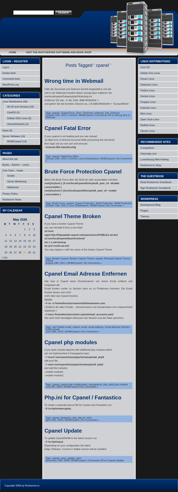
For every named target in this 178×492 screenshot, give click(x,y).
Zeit (107, 113)
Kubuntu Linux (148, 107)
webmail (99, 113)
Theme (49, 260)
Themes (144, 216)
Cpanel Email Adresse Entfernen (85, 274)
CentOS (11, 112)
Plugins (144, 210)
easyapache (95, 384)
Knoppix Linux (148, 102)
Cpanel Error (68, 113)
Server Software (11, 136)
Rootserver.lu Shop (150, 165)
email (84, 327)
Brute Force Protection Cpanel (83, 172)
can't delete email (61, 327)
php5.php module (118, 384)
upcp (63, 458)
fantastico (66, 417)
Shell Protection (104, 203)
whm (89, 417)
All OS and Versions (18, 106)
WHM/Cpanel (14, 141)
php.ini (81, 417)
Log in (5, 67)
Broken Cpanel (60, 258)
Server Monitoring (16, 181)
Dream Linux (147, 78)
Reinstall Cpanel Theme (117, 258)
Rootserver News (11, 199)
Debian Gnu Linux (150, 73)
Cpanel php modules (70, 342)
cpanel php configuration (74, 384)
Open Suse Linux (149, 119)
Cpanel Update (63, 431)
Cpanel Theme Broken (72, 216)
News (5, 130)
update (71, 458)
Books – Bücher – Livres (15, 164)
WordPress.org (10, 84)
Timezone (88, 113)
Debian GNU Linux (17, 118)
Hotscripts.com (148, 153)
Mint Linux (146, 113)
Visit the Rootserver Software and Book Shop (58, 52)
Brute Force (58, 203)
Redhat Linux (147, 125)
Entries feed (9, 73)
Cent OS (145, 67)
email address (95, 327)
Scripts (11, 175)
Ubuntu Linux (147, 131)
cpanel (55, 113)
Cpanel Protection (84, 203)
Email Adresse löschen (117, 327)
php (105, 384)
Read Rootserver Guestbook (155, 182)
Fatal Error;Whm (70, 156)
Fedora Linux (147, 90)
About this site (10, 159)
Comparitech (147, 147)
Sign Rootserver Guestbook (155, 188)
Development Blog (150, 204)
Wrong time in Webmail (73, 81)
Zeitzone (115, 113)
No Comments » (115, 205)
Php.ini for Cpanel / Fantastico (82, 397)
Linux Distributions (12, 101)
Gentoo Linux (147, 96)
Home (12, 52)
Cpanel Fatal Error (67, 128)
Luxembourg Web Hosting (154, 159)
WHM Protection (123, 203)
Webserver (13, 187)
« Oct (4, 257)
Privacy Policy (10, 193)
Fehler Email (52, 329)
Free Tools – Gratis (12, 170)
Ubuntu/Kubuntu (16, 124)
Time (78, 113)
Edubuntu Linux (148, 84)
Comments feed (11, 78)
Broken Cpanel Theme (82, 258)
